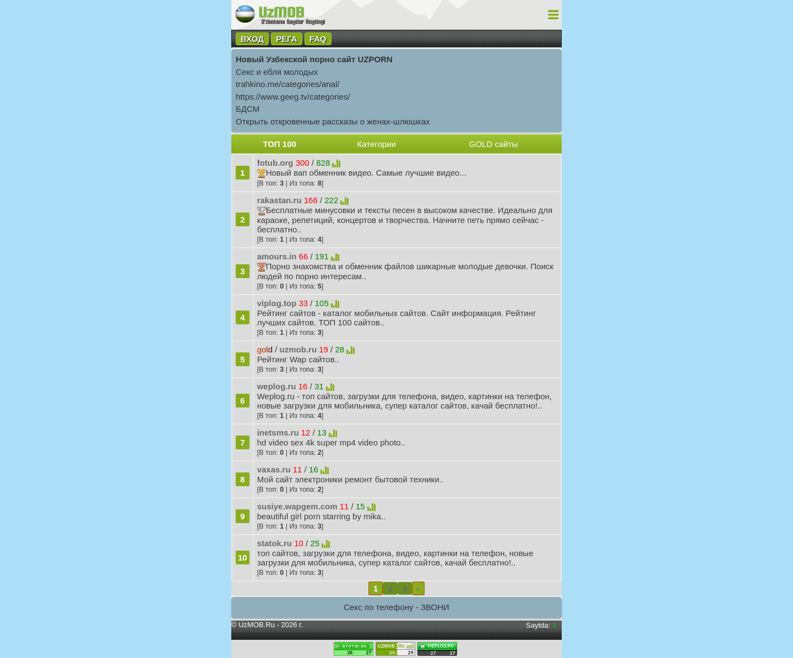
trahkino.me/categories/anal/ (287, 84)
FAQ (318, 38)
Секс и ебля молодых (277, 72)
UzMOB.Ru (256, 625)
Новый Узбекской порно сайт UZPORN (314, 59)
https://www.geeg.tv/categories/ (293, 96)
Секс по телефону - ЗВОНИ (396, 607)
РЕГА (286, 38)
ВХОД (252, 38)
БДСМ (247, 108)
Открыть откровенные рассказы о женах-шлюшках (333, 121)
